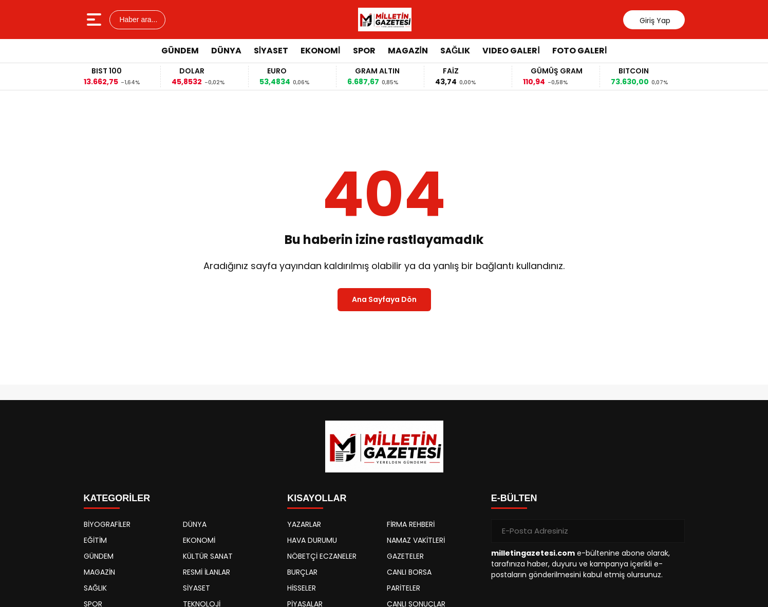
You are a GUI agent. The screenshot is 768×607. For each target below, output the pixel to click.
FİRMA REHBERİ (411, 524)
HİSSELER (301, 588)
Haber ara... (138, 19)
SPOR (364, 50)
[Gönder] (673, 531)
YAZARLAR (304, 524)
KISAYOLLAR (316, 498)
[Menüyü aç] (95, 19)
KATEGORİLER (117, 498)
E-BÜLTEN (514, 498)
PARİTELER (403, 588)
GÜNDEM (180, 50)
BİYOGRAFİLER (107, 524)
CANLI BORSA (409, 572)
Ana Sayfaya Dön (384, 299)
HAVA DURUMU (312, 540)
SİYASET (271, 50)
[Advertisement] (729, 218)
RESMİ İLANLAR (206, 572)
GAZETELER (405, 556)
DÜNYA (226, 50)
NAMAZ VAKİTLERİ (416, 540)
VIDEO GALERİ (510, 50)
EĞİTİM (95, 540)
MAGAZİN (408, 50)
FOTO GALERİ (579, 50)
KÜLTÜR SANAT (208, 556)
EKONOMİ (320, 50)
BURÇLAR (302, 572)
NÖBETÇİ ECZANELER (322, 556)
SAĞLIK (455, 50)
